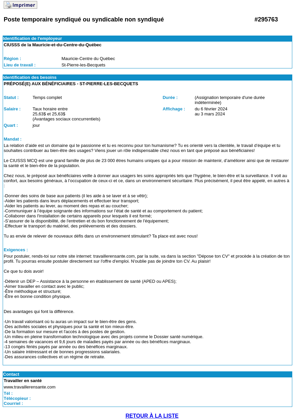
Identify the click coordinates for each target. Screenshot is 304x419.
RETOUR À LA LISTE (151, 416)
